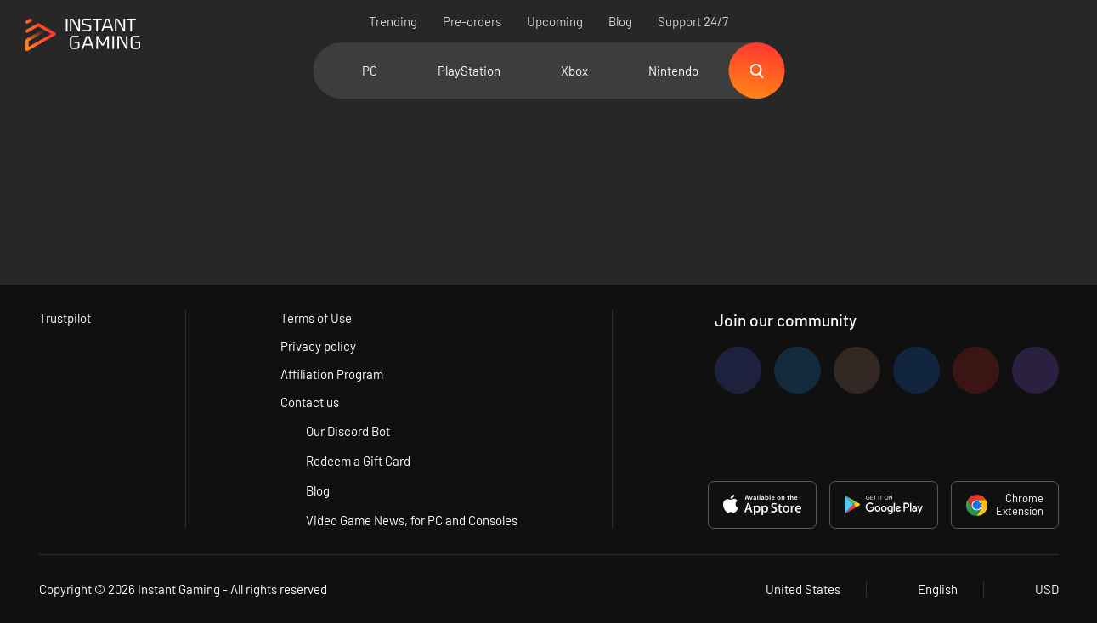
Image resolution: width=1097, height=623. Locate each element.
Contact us (309, 402)
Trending (393, 21)
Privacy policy (318, 346)
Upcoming (555, 21)
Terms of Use (316, 318)
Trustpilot (65, 318)
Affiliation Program (331, 374)
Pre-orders (472, 21)
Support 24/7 (693, 21)
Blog (620, 21)
